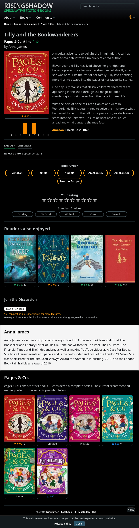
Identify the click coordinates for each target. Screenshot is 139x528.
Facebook (66, 511)
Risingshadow (28, 7)
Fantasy (9, 145)
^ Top (131, 510)
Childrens (25, 145)
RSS (94, 511)
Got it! (79, 523)
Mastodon (84, 511)
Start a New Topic (15, 309)
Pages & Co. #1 (15, 41)
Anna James (18, 46)
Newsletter (52, 511)
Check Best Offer (77, 130)
